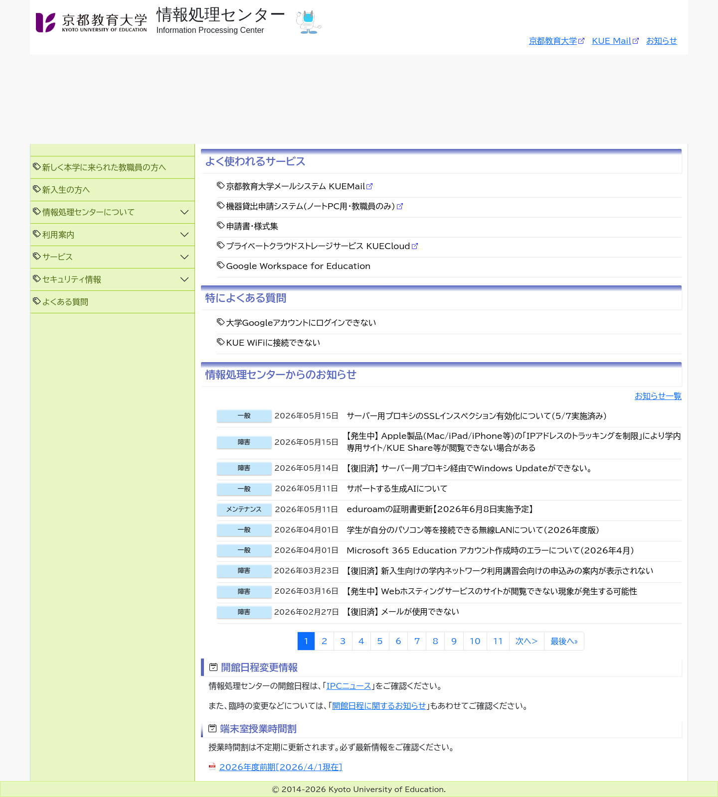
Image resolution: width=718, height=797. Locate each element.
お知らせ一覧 (658, 396)
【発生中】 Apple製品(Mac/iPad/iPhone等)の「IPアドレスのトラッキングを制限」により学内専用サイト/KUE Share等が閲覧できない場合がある (514, 442)
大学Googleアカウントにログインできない (301, 323)
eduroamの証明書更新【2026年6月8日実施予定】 (440, 509)
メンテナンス (244, 509)
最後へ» (564, 641)
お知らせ (661, 41)
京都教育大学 (553, 41)
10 (475, 641)
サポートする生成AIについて (397, 489)
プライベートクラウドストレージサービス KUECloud (318, 246)
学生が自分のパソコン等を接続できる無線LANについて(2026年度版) (473, 530)
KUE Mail (611, 41)
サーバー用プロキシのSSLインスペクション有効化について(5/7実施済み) (477, 416)
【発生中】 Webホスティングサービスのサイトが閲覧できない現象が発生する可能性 (492, 591)
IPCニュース (349, 686)
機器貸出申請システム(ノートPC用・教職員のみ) (310, 206)
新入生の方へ (66, 190)
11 (498, 641)
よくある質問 (65, 302)
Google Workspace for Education (298, 266)
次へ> (527, 641)
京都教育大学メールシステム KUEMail (295, 186)
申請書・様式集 (252, 226)
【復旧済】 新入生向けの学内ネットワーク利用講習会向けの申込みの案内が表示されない (500, 571)
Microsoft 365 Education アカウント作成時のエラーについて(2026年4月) (490, 550)
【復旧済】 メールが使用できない (403, 612)
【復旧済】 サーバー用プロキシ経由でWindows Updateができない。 (469, 468)
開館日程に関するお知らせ (379, 706)
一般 (244, 415)
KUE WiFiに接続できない (273, 343)
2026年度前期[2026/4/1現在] (281, 767)
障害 (244, 442)
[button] (112, 212)
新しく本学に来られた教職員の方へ (104, 167)
